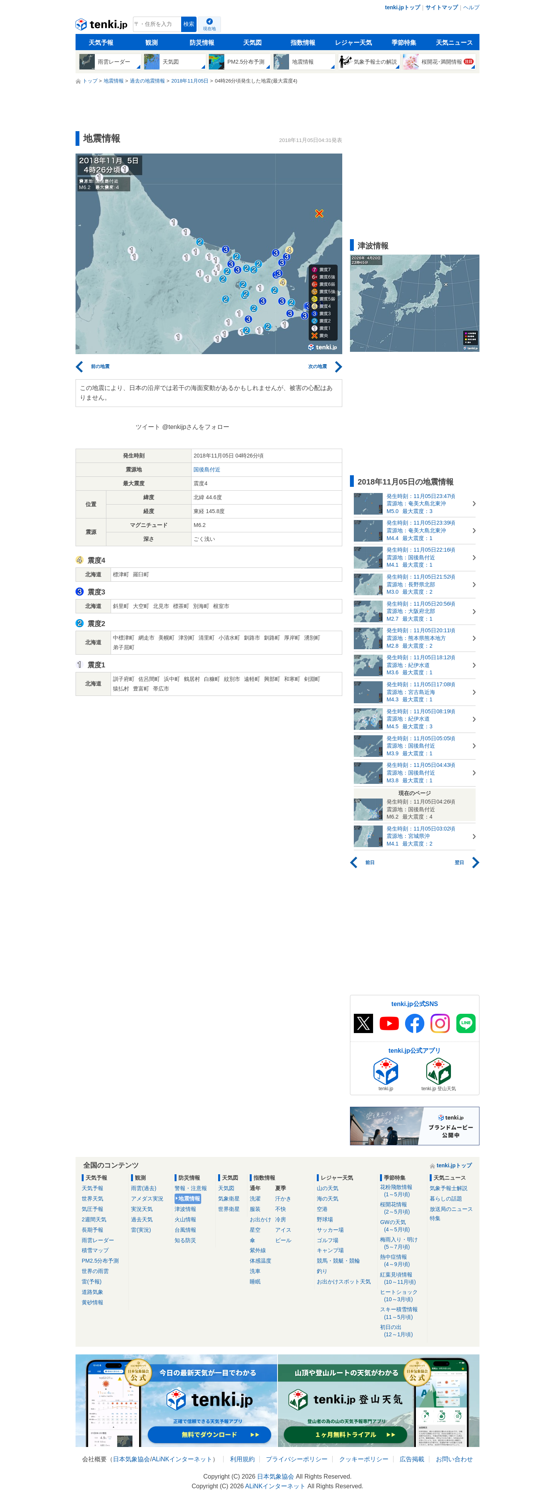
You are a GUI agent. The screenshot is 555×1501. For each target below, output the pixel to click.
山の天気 (327, 1188)
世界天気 (92, 1198)
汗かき (283, 1198)
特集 (435, 1218)
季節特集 (404, 42)
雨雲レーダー (98, 1240)
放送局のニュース (451, 1209)
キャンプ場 (330, 1250)
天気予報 (101, 42)
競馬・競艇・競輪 (338, 1261)
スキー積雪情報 (402, 1313)
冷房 (280, 1219)
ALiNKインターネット (182, 1459)
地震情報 (189, 1198)
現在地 (209, 28)
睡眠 (255, 1281)
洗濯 (255, 1198)
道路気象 (92, 1292)
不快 (280, 1209)
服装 (255, 1209)
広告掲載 (412, 1459)
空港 (322, 1209)
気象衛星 (229, 1198)
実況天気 (142, 1209)
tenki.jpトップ (402, 7)
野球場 (325, 1219)
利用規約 (242, 1459)
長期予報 (92, 1230)
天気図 (252, 42)
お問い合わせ (454, 1459)
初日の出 (402, 1331)
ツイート (148, 427)
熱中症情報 (402, 1261)
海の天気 (327, 1198)
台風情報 (185, 1230)
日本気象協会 (131, 1459)
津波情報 (185, 1209)
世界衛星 (229, 1209)
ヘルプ (471, 7)
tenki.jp (102, 26)
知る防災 (185, 1240)
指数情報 (303, 42)
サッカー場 (330, 1230)
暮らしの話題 (446, 1198)
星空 (255, 1230)
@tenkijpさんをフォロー (196, 427)
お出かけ (260, 1219)
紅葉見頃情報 (402, 1278)
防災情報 (202, 42)
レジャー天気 (353, 42)
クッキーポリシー (363, 1459)
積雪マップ (95, 1250)
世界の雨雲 (95, 1271)
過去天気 (142, 1219)
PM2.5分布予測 (100, 1261)
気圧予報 (92, 1209)
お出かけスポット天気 (344, 1281)
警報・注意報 (191, 1188)
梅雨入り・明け (402, 1243)
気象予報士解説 (449, 1188)
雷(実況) (141, 1230)
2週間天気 (94, 1219)
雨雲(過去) (143, 1188)
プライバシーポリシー (297, 1459)
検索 (188, 24)
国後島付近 (206, 469)
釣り (322, 1271)
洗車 (255, 1271)
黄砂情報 (92, 1302)
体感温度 (260, 1261)
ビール (283, 1240)
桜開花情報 (402, 1208)
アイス (283, 1230)
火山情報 (185, 1219)
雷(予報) (91, 1281)
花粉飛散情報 (402, 1191)
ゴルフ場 (327, 1240)
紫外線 (258, 1250)
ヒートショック (402, 1296)
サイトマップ (442, 7)
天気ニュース (454, 42)
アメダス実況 (147, 1198)
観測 (151, 42)
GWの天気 (402, 1226)
